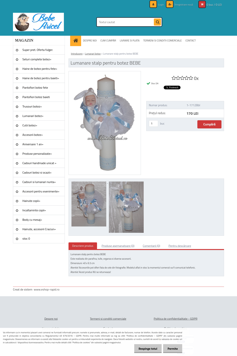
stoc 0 (26, 238)
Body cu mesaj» (32, 219)
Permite (172, 348)
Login (161, 4)
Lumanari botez (93, 54)
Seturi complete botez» (36, 59)
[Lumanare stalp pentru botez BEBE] (105, 72)
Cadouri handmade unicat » (39, 163)
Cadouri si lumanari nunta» (39, 182)
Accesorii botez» (32, 134)
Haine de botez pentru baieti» (40, 78)
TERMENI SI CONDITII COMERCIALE (162, 40)
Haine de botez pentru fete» (39, 68)
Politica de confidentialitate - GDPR (175, 318)
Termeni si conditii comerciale (108, 318)
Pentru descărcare (179, 246)
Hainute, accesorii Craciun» (39, 229)
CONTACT (190, 40)
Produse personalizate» (37, 153)
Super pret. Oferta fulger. (37, 50)
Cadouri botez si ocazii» (36, 172)
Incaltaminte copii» (34, 210)
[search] (157, 22)
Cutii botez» (29, 125)
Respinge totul (147, 348)
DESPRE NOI (90, 40)
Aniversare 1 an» (32, 144)
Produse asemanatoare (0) (118, 246)
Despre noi (51, 318)
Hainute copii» (31, 201)
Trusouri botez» (32, 106)
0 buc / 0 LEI (214, 4)
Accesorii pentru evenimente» (40, 191)
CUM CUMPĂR (108, 40)
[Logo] (38, 22)
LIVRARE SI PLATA (129, 40)
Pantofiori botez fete (35, 87)
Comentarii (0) (151, 246)
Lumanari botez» (32, 116)
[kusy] (153, 123)
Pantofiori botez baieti (36, 97)
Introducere (77, 54)
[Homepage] (77, 40)
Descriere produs (82, 246)
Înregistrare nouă (183, 4)
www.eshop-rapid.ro (46, 289)
